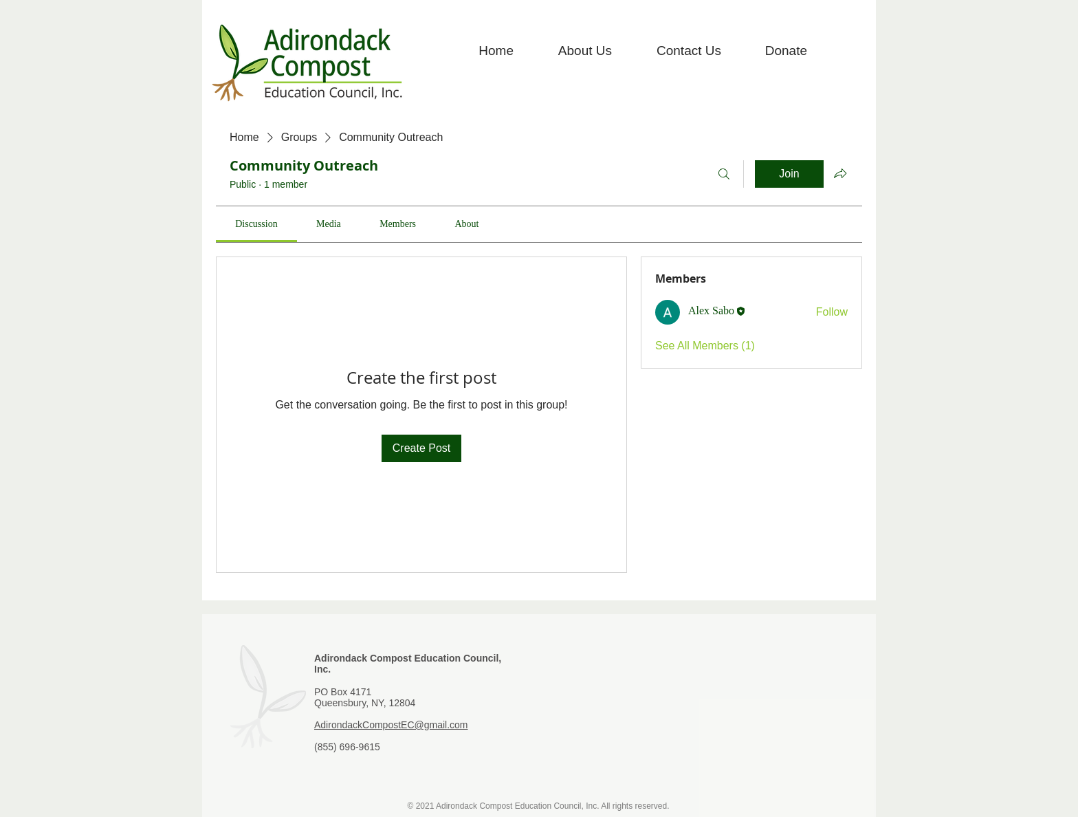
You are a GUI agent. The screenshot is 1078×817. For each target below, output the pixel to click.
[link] (256, 224)
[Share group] (840, 173)
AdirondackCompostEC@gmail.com (391, 724)
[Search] (724, 174)
